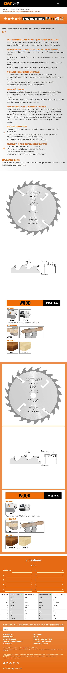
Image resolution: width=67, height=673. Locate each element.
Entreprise (38, 635)
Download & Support (43, 639)
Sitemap (18, 658)
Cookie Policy (13, 658)
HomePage (7, 635)
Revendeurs (8, 637)
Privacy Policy (6, 658)
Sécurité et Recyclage (12, 641)
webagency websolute (12, 668)
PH (36, 575)
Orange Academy (41, 644)
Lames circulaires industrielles (21, 9)
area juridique (9, 639)
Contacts (7, 644)
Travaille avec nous (42, 641)
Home (5, 9)
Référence (7, 570)
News (36, 637)
